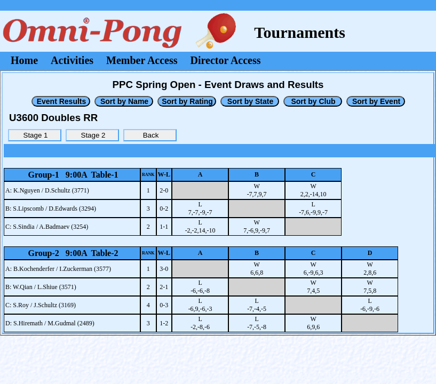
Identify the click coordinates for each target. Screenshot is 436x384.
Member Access (141, 60)
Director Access (226, 60)
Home (24, 60)
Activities (72, 60)
